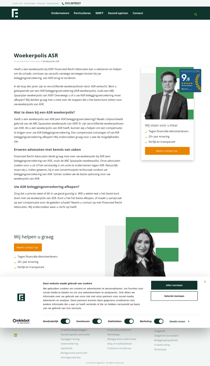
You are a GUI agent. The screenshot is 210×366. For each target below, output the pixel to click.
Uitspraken (30, 3)
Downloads (53, 3)
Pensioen (112, 306)
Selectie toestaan (174, 334)
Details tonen (177, 359)
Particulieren (82, 13)
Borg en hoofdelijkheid (73, 306)
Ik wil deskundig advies (167, 306)
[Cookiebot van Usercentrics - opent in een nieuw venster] (21, 359)
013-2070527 (71, 3)
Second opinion (118, 13)
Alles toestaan (174, 323)
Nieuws (41, 3)
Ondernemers (60, 13)
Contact (138, 13)
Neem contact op (166, 151)
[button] (194, 13)
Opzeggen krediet (117, 311)
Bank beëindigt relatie (73, 302)
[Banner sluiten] (205, 320)
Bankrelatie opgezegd (119, 302)
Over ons (18, 3)
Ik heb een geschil (164, 302)
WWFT (99, 13)
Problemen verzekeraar (73, 311)
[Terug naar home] (14, 13)
